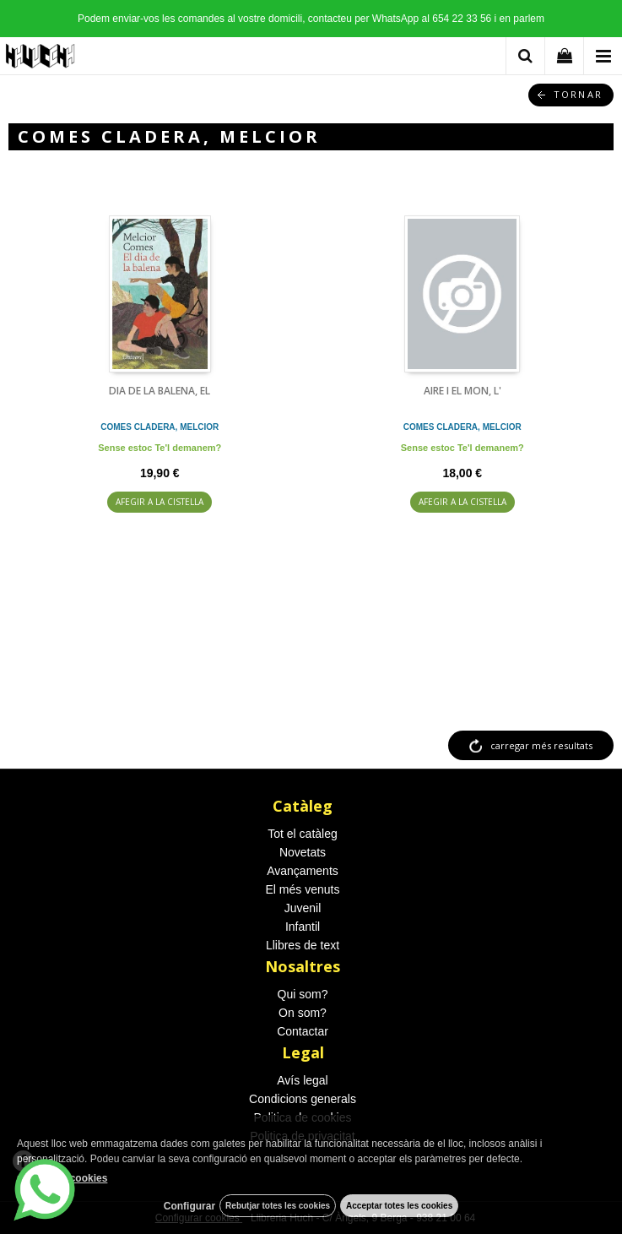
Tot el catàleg (303, 833)
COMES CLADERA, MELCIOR (159, 427)
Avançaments (302, 871)
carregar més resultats (541, 745)
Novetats (302, 852)
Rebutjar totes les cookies (277, 1205)
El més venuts (303, 889)
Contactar (302, 1031)
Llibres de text (302, 945)
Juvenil (303, 908)
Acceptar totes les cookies (399, 1205)
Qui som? (303, 994)
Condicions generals (302, 1099)
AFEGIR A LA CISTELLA (159, 502)
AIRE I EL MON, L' (462, 390)
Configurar (189, 1206)
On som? (303, 1012)
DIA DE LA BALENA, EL (159, 390)
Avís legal (302, 1080)
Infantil (302, 926)
